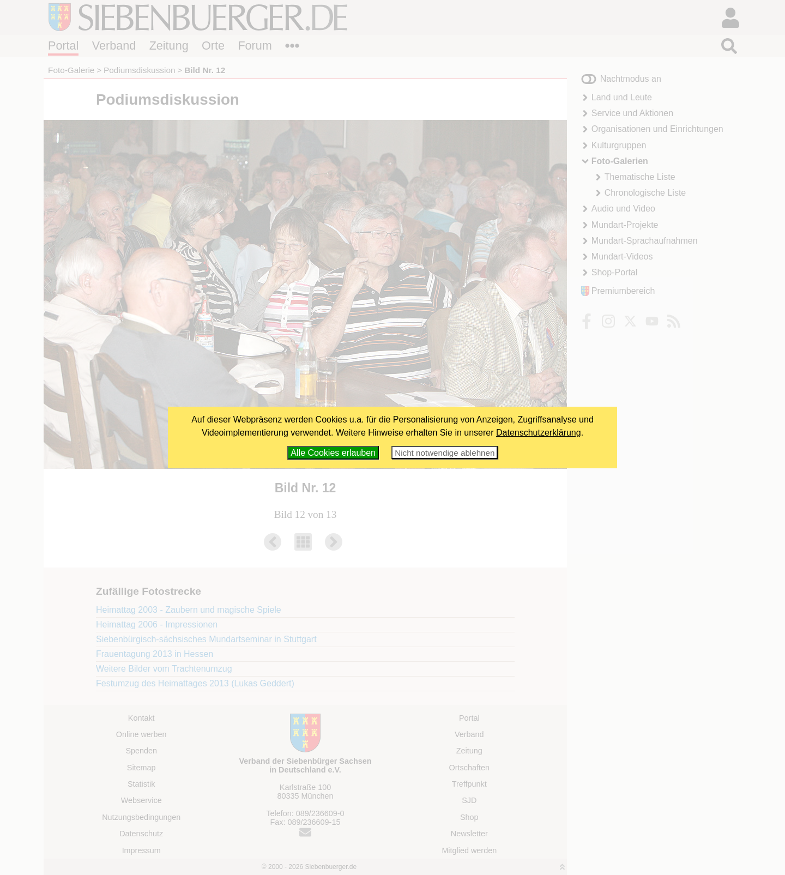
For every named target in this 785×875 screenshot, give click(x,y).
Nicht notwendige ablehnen (444, 452)
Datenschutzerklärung (538, 432)
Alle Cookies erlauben (333, 452)
